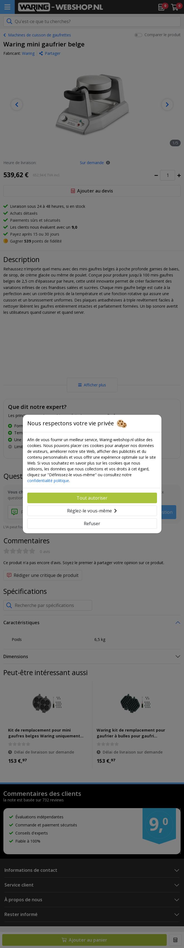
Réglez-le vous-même (92, 511)
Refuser (92, 523)
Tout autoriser (92, 498)
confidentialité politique (48, 480)
